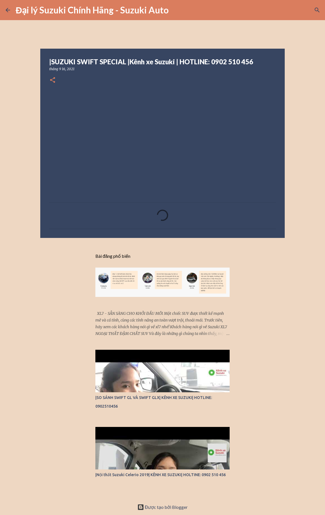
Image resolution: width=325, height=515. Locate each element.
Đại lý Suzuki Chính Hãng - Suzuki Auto (92, 9)
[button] (52, 80)
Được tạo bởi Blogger (162, 507)
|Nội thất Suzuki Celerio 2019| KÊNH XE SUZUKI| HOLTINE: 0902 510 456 (160, 475)
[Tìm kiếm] (176, 10)
